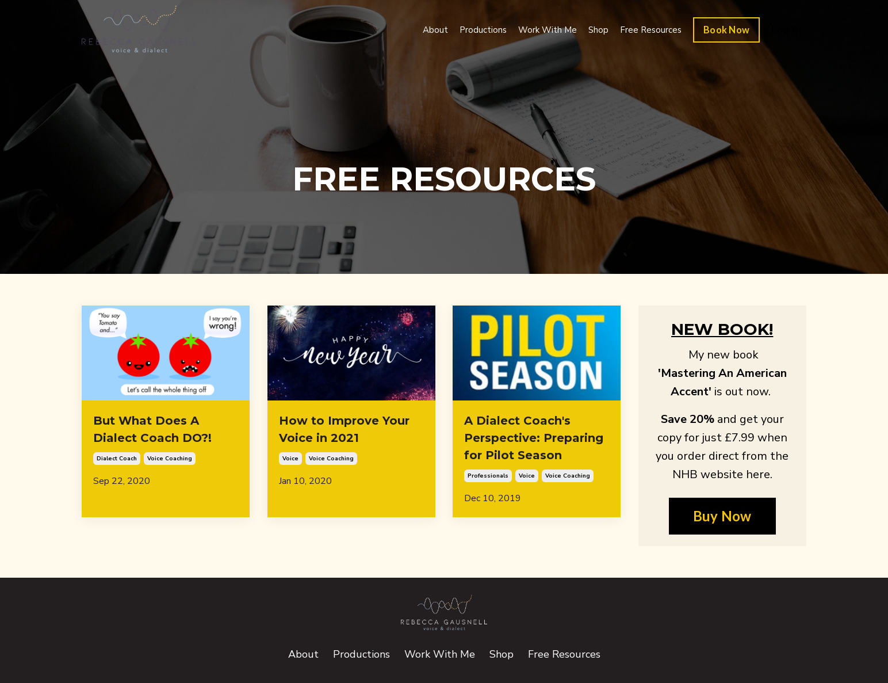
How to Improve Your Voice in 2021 (344, 429)
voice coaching (169, 459)
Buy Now (722, 516)
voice (290, 459)
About (435, 30)
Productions (483, 30)
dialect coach (117, 459)
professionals (488, 476)
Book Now (726, 29)
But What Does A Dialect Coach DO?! (152, 429)
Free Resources (651, 30)
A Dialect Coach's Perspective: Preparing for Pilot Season (533, 438)
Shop (598, 30)
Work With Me (547, 30)
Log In (786, 30)
